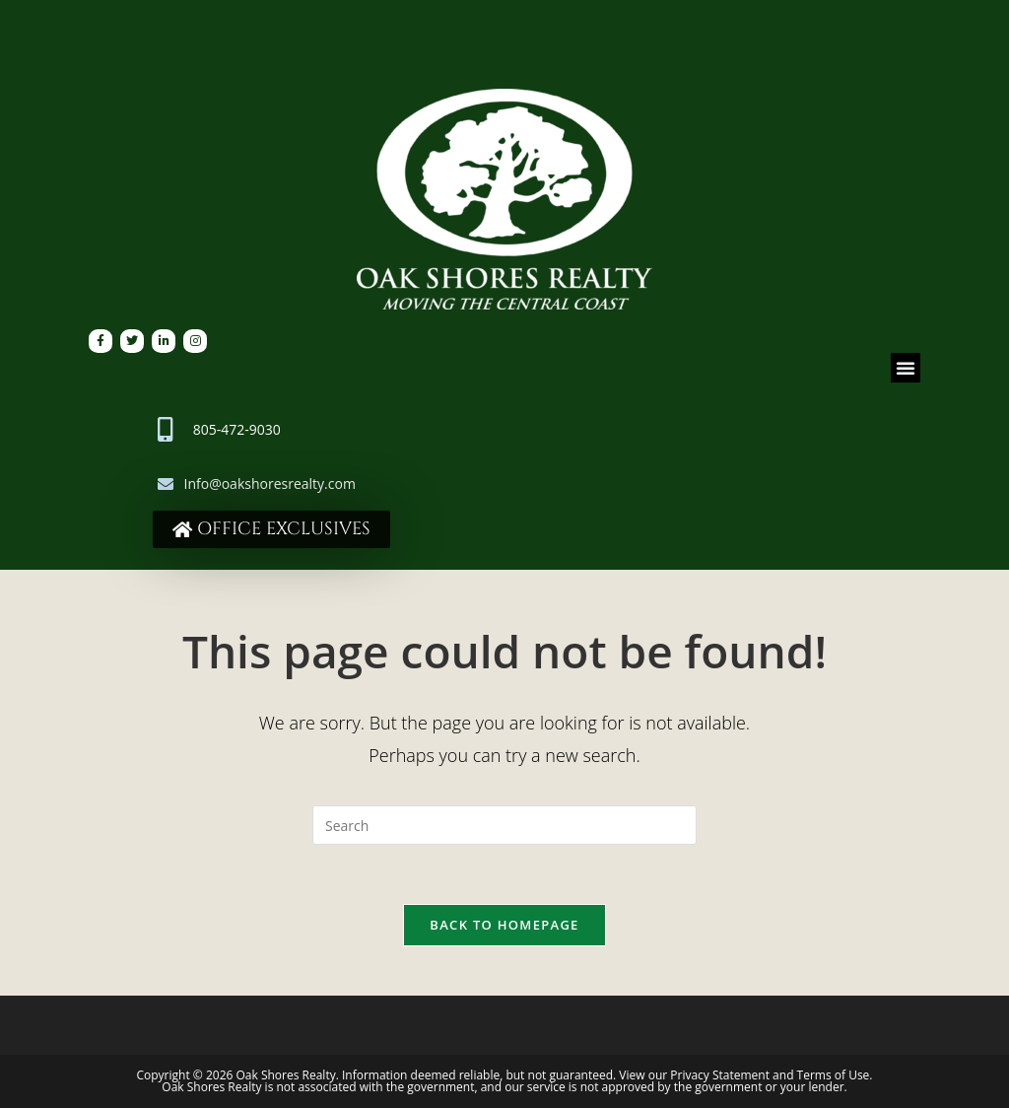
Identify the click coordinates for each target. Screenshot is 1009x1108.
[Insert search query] (504, 825)
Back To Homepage (504, 925)
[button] (905, 367)
